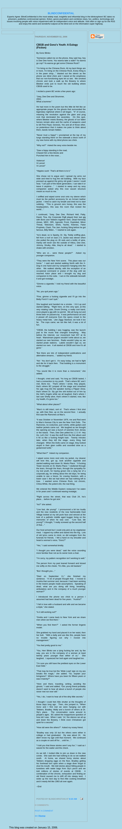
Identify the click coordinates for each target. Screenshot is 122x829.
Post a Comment (44, 811)
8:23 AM (73, 799)
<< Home (40, 816)
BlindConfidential (61, 13)
